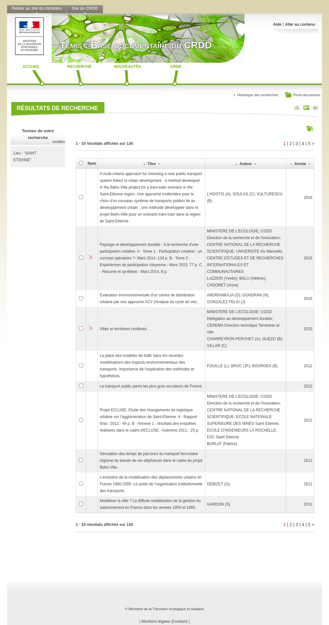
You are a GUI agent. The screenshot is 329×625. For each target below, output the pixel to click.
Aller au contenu (300, 24)
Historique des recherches (257, 95)
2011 (308, 460)
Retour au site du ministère (37, 8)
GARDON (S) (218, 504)
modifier (58, 142)
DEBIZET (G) (218, 484)
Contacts (180, 621)
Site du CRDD (85, 8)
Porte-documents (302, 95)
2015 (308, 258)
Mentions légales (155, 621)
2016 (308, 197)
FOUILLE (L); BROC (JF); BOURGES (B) (242, 366)
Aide (277, 24)
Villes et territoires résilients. (123, 329)
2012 (308, 366)
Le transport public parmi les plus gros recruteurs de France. (151, 386)
